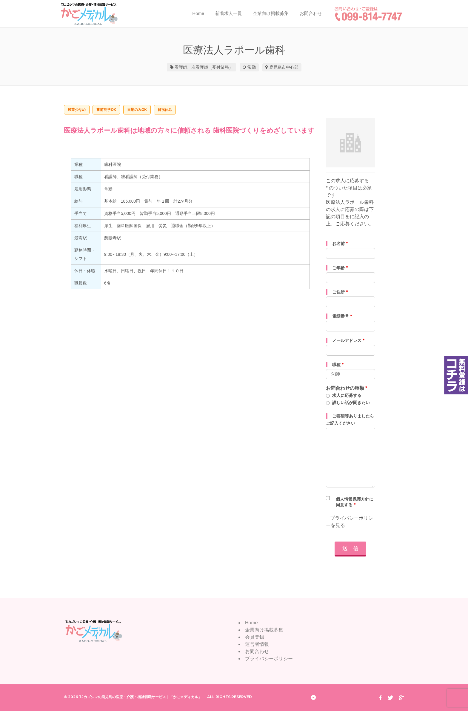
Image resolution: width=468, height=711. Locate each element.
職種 (338, 364)
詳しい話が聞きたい (351, 402)
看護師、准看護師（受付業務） (204, 67)
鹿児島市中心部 (283, 67)
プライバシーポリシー (269, 658)
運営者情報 (257, 644)
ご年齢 (340, 267)
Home (198, 13)
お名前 (340, 243)
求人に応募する (346, 395)
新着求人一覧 (228, 13)
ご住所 (340, 292)
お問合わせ (311, 13)
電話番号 (342, 316)
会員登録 (254, 637)
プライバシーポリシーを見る (349, 522)
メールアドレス (348, 340)
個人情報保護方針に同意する (354, 501)
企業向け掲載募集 (271, 13)
